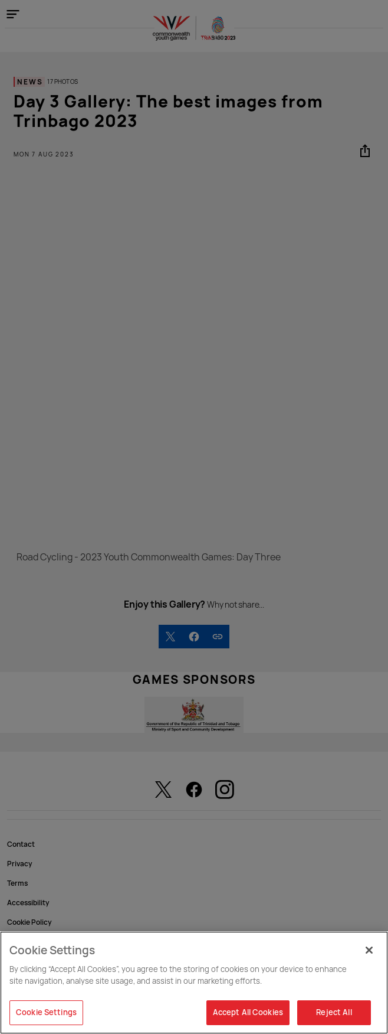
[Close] (369, 950)
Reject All (333, 1012)
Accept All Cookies (248, 1012)
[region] (194, 982)
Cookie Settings (46, 1012)
